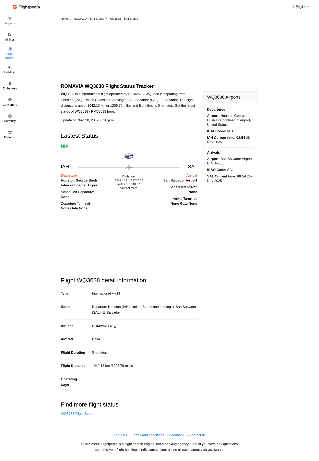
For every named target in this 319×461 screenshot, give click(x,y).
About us (120, 435)
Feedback (176, 435)
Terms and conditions (148, 435)
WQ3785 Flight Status (77, 414)
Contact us (197, 435)
